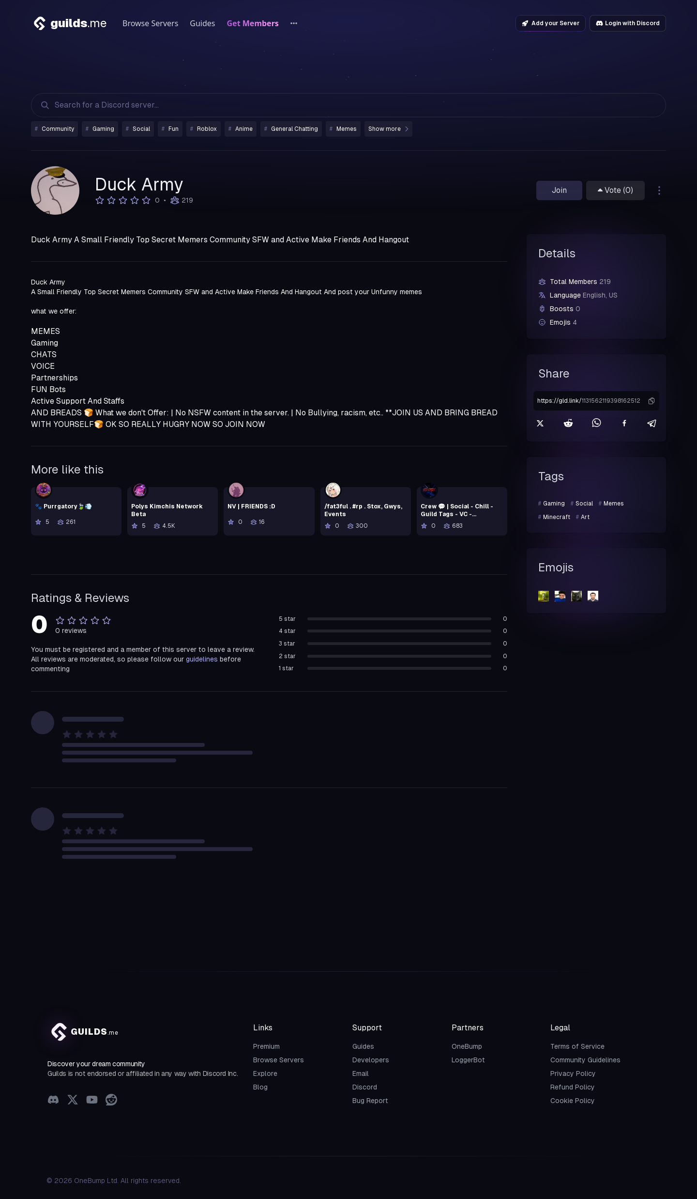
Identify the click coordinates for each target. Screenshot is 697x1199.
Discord (364, 1087)
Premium (266, 1046)
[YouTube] (92, 1101)
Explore (265, 1073)
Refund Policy (572, 1087)
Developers (370, 1060)
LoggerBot (468, 1060)
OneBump (467, 1046)
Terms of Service (577, 1046)
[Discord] (53, 1101)
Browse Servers (150, 23)
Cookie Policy (572, 1100)
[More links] (293, 23)
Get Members (253, 23)
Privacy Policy (573, 1073)
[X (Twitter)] (72, 1101)
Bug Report (370, 1100)
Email (360, 1073)
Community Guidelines (585, 1060)
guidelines (202, 659)
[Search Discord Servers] (338, 105)
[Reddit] (111, 1101)
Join (559, 190)
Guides (202, 23)
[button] (651, 401)
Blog (260, 1087)
